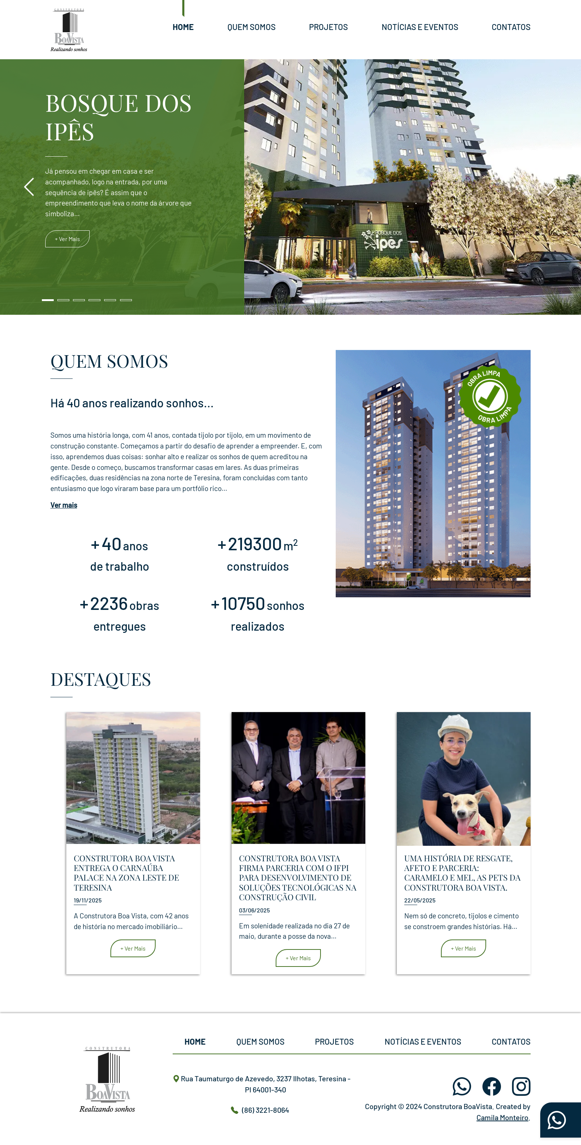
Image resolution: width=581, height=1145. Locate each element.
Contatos (511, 26)
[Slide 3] (79, 300)
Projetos (328, 26)
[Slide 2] (63, 300)
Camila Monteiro (502, 1117)
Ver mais (63, 505)
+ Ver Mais (67, 238)
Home (183, 26)
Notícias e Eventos (420, 26)
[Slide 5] (110, 300)
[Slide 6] (126, 300)
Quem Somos (252, 26)
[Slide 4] (94, 300)
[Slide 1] (48, 300)
